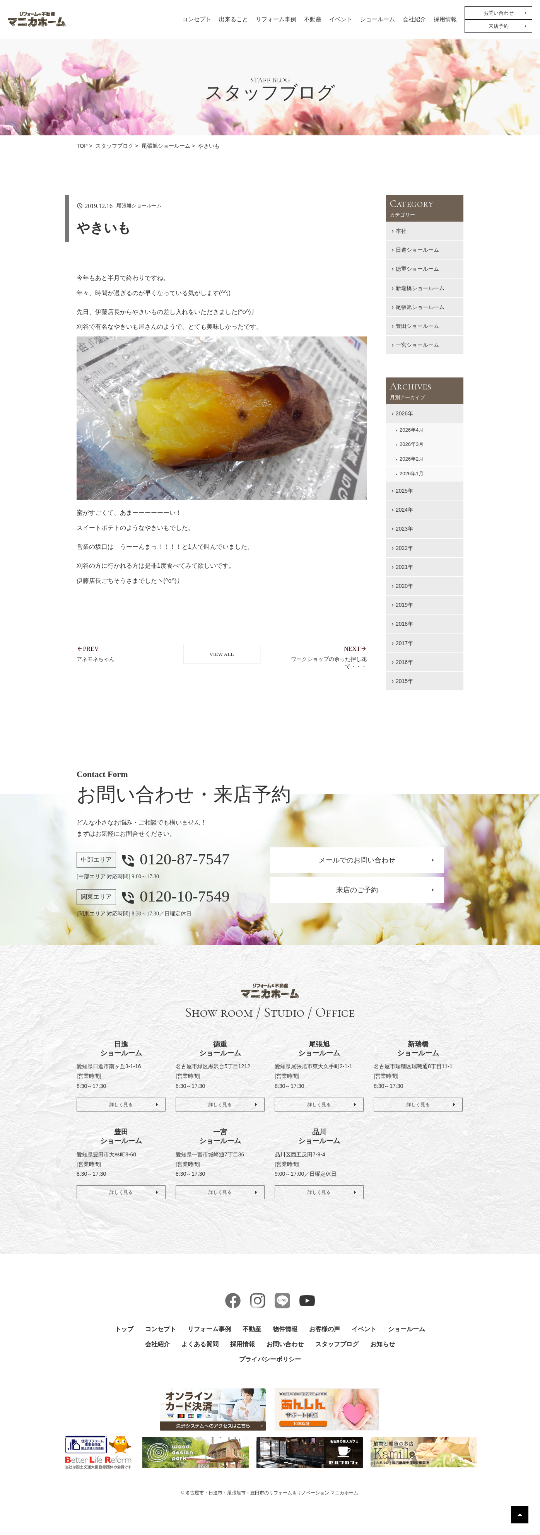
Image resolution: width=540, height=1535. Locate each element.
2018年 (404, 624)
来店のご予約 (357, 890)
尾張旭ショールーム (420, 307)
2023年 (404, 529)
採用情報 (445, 19)
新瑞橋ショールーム (420, 288)
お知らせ (382, 1344)
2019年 (404, 605)
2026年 (404, 413)
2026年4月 (412, 430)
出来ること (233, 19)
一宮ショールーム (417, 345)
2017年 (404, 643)
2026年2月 (412, 459)
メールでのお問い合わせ (357, 860)
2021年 (404, 567)
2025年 (404, 491)
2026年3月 (412, 444)
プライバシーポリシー (270, 1359)
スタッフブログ (337, 1344)
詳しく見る (121, 1102)
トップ (124, 1329)
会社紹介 (414, 19)
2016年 (404, 662)
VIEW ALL (222, 657)
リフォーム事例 (276, 19)
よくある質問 (200, 1344)
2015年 (404, 681)
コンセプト (196, 19)
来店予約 (499, 26)
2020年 (404, 586)
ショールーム (377, 19)
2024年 (404, 510)
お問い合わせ (499, 13)
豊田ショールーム (417, 326)
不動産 (312, 19)
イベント (340, 19)
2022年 (404, 548)
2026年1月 (412, 473)
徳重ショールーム (417, 269)
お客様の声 (324, 1329)
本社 (401, 231)
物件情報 (285, 1329)
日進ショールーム (417, 250)
